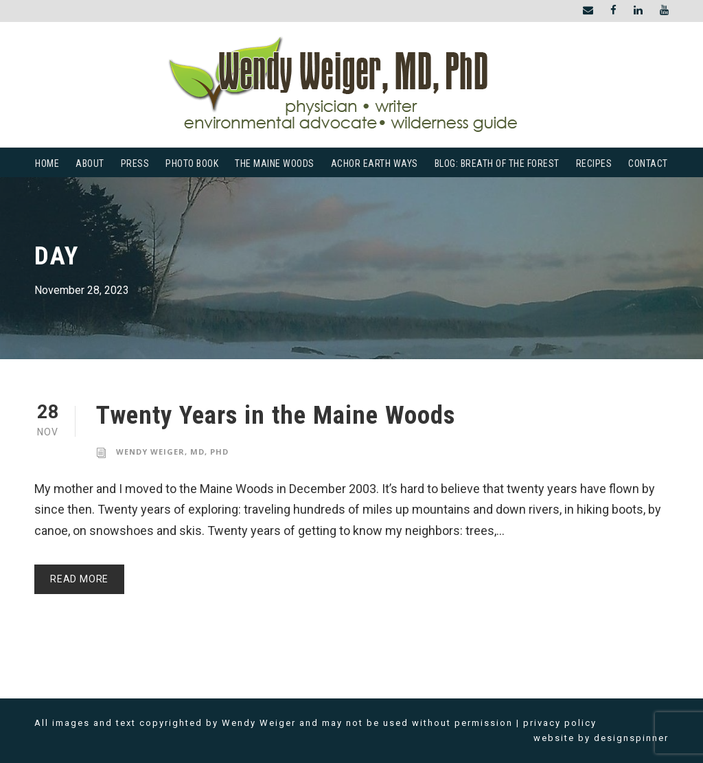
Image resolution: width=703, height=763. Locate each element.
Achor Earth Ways (374, 163)
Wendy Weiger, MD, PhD (172, 451)
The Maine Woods (274, 163)
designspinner (631, 738)
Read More (79, 578)
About (90, 163)
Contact (648, 163)
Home (47, 163)
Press (135, 163)
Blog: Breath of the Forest (497, 163)
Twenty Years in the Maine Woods (275, 415)
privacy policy (560, 723)
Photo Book (191, 163)
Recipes (594, 163)
